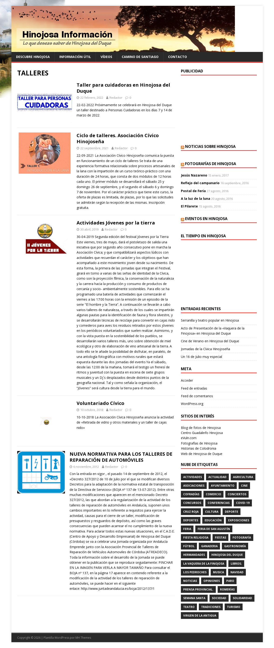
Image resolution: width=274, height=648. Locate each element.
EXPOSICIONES (238, 520)
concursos (192, 503)
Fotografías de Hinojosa (210, 163)
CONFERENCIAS (219, 503)
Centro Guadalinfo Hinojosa (202, 433)
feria (187, 529)
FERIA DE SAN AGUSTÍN (214, 529)
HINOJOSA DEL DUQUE (227, 555)
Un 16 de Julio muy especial (201, 356)
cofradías (191, 494)
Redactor (115, 97)
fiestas (220, 537)
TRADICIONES (210, 607)
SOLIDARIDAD (242, 598)
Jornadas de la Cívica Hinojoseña (205, 349)
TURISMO (233, 607)
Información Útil (75, 56)
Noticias (190, 581)
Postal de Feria (193, 191)
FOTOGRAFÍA (242, 537)
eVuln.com (188, 438)
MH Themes (83, 638)
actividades (192, 477)
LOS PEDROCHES (194, 572)
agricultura (243, 477)
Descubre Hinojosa (33, 56)
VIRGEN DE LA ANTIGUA (199, 615)
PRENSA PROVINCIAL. (198, 589)
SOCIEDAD (219, 598)
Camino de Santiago (140, 56)
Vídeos (106, 56)
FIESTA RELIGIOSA (195, 537)
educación (213, 520)
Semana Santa (194, 598)
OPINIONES (211, 581)
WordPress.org (192, 403)
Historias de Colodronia (198, 448)
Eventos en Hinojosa (206, 218)
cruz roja (191, 512)
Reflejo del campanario (200, 183)
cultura (211, 512)
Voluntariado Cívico (100, 403)
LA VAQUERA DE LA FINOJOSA (203, 564)
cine (244, 486)
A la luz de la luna (195, 198)
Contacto (177, 56)
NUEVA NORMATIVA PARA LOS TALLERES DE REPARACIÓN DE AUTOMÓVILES (121, 457)
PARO (230, 581)
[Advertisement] (219, 109)
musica (218, 572)
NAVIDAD (237, 572)
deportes (190, 520)
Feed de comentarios (197, 396)
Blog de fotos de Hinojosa (201, 427)
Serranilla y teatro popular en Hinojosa (210, 320)
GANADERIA (209, 546)
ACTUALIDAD (217, 477)
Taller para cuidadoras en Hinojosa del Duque (123, 88)
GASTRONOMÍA (235, 546)
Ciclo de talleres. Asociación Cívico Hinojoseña (118, 138)
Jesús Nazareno (194, 175)
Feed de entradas (194, 388)
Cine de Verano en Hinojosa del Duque (210, 341)
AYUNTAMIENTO (222, 486)
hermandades (194, 555)
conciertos (237, 494)
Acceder (187, 380)
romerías (227, 589)
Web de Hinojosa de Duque (201, 453)
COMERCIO (213, 494)
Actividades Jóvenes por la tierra (116, 223)
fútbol (189, 546)
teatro (189, 607)
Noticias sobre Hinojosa (210, 146)
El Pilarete (189, 206)
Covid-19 (243, 503)
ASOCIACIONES (193, 486)
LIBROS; (236, 564)
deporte (231, 512)
